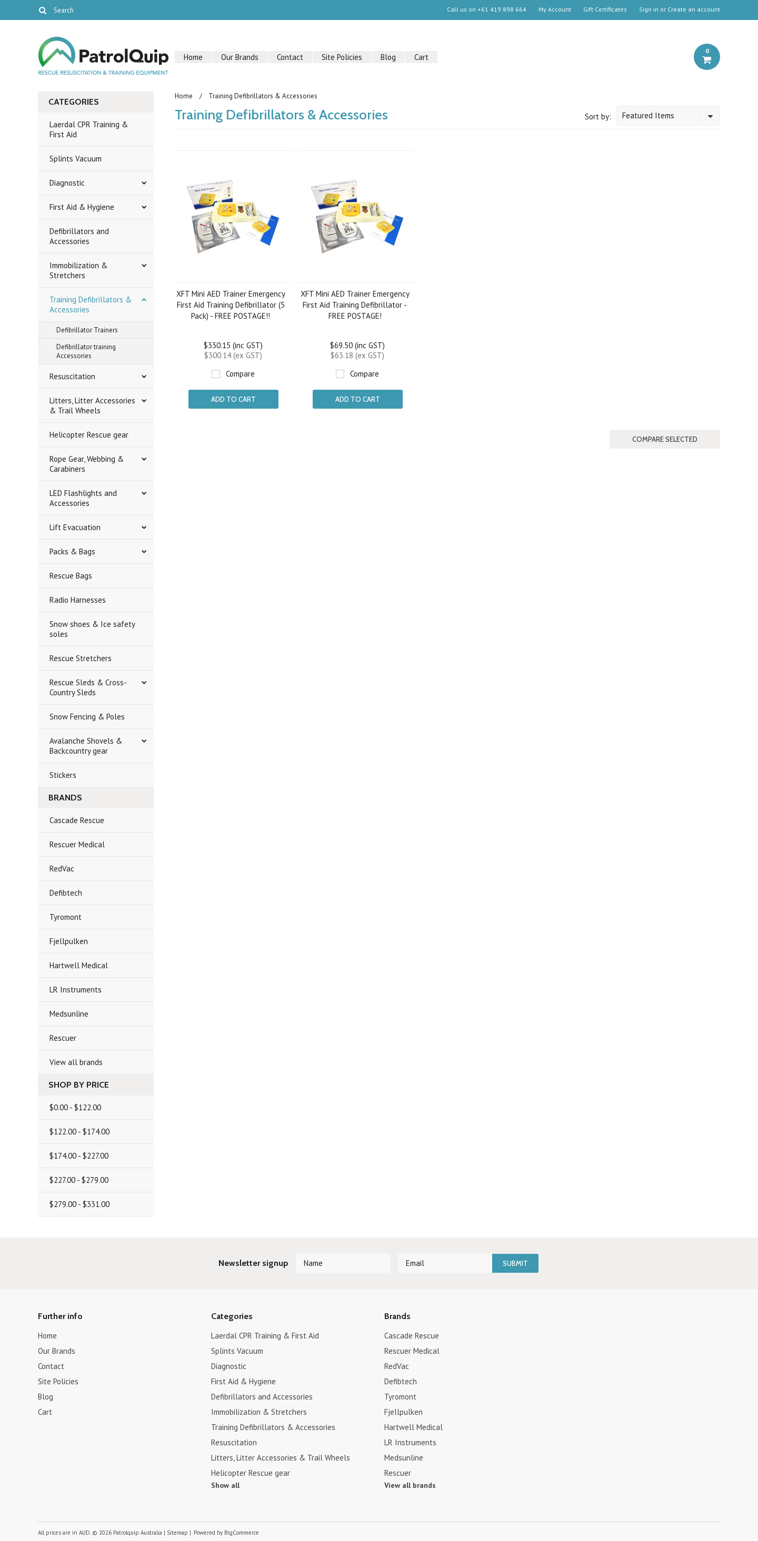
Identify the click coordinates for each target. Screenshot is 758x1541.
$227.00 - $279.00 (78, 1180)
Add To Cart (233, 399)
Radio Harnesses (77, 600)
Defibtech (65, 893)
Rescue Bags (70, 576)
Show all (225, 1485)
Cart (421, 57)
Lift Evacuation (75, 527)
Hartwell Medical (78, 965)
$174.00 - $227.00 (78, 1156)
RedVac (61, 869)
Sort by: (598, 116)
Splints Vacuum (75, 159)
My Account (554, 9)
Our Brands (239, 57)
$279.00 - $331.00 (79, 1204)
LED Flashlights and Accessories (83, 498)
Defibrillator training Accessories (86, 351)
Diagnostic (67, 183)
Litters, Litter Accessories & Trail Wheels (92, 405)
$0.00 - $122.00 (75, 1107)
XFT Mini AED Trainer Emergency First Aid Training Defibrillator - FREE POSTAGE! (355, 305)
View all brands (76, 1062)
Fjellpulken (68, 941)
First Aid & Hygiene (81, 207)
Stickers (62, 775)
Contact (290, 57)
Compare (240, 374)
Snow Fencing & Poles (87, 717)
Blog (388, 57)
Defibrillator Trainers (87, 330)
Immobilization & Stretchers (78, 270)
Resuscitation (72, 376)
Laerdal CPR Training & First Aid (88, 129)
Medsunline (68, 1014)
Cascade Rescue (76, 820)
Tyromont (65, 917)
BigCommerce (241, 1532)
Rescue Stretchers (80, 658)
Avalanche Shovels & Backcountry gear (85, 746)
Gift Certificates (605, 9)
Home (193, 57)
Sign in (649, 9)
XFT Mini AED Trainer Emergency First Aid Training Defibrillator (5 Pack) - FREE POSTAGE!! (230, 305)
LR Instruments (75, 990)
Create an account (693, 9)
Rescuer (62, 1038)
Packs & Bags (72, 551)
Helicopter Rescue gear (88, 435)
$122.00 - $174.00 (79, 1132)
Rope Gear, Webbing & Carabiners (86, 464)
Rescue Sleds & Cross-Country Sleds (88, 687)
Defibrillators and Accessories (79, 236)
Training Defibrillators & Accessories (90, 305)
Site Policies (342, 57)
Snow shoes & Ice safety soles (92, 629)
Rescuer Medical (77, 844)
